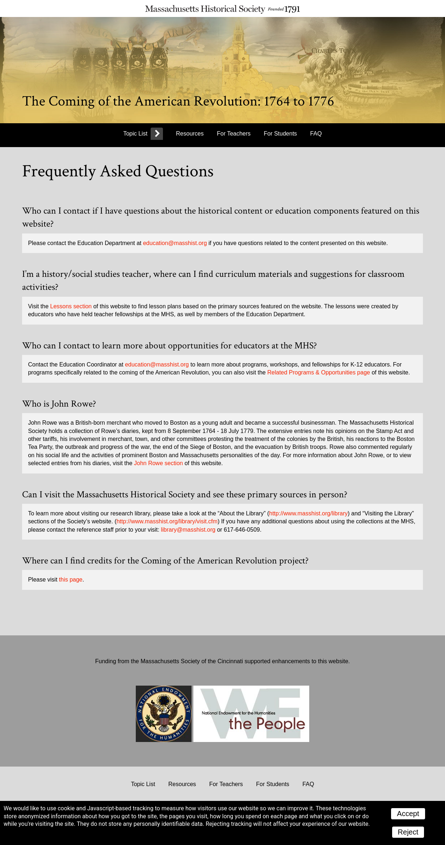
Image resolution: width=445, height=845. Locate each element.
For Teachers (234, 133)
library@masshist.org (188, 530)
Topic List (135, 133)
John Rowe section (158, 463)
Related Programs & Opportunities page (318, 372)
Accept (408, 814)
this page (71, 579)
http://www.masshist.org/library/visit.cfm (167, 521)
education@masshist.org (175, 243)
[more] (157, 135)
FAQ (316, 133)
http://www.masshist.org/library (308, 513)
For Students (280, 133)
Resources (189, 133)
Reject (408, 832)
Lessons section (71, 306)
